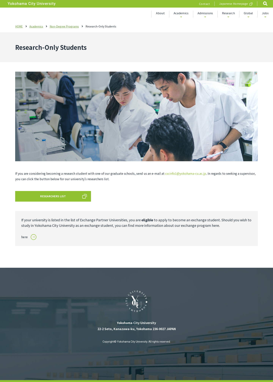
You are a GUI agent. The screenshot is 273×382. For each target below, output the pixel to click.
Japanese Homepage (233, 3)
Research (228, 13)
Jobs (265, 13)
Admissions (205, 13)
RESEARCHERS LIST (53, 196)
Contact (204, 4)
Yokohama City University (32, 3)
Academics (181, 13)
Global (248, 13)
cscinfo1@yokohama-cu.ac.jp (185, 173)
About (160, 13)
